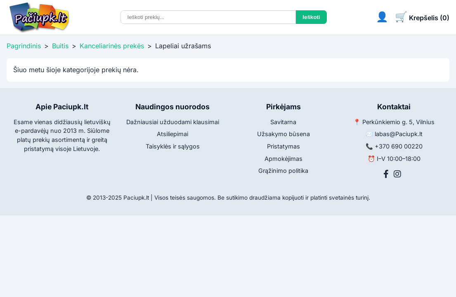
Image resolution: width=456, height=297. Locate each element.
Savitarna (283, 121)
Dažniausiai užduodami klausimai (172, 121)
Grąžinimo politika (283, 170)
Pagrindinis (24, 46)
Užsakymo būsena (283, 133)
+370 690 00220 (399, 146)
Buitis (60, 46)
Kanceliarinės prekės (112, 46)
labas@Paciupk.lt (399, 133)
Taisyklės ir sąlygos (173, 146)
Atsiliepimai (172, 133)
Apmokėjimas (283, 158)
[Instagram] (397, 174)
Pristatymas (283, 146)
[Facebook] (386, 174)
